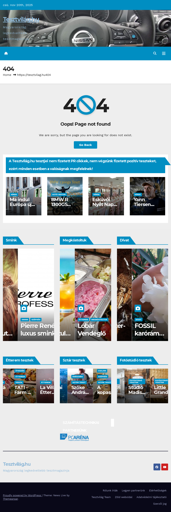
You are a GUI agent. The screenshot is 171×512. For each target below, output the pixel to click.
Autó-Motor (59, 194)
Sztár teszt (71, 382)
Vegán (37, 382)
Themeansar (10, 498)
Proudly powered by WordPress (22, 495)
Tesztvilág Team (101, 497)
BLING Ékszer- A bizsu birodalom (140, 333)
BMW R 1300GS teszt (59, 204)
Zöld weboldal (124, 497)
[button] (154, 53)
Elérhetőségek (158, 490)
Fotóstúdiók (15, 382)
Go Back (85, 145)
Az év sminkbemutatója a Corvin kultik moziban (27, 337)
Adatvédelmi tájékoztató (152, 497)
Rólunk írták (110, 490)
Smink (21, 319)
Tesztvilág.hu (21, 19)
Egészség (96, 376)
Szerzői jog (160, 503)
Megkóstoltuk (71, 319)
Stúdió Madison (155, 392)
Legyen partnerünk (133, 490)
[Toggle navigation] (164, 53)
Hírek (14, 194)
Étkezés (38, 371)
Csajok (10, 319)
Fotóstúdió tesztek (128, 381)
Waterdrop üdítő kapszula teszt (84, 333)
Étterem (12, 376)
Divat (123, 319)
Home (7, 75)
